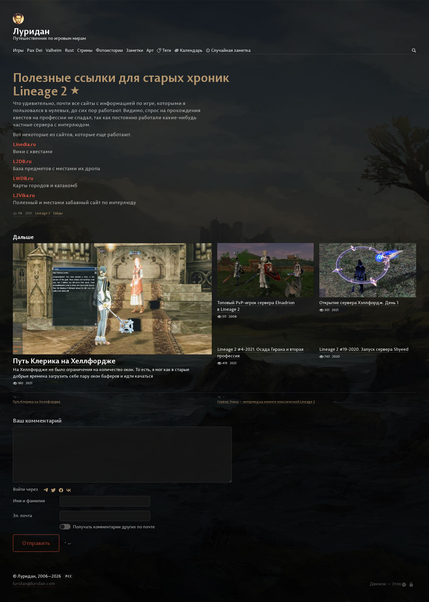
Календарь (188, 50)
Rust (69, 50)
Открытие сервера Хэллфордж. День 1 (358, 306)
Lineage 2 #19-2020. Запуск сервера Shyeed (363, 352)
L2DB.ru (22, 164)
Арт (149, 50)
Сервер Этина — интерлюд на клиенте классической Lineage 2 (266, 405)
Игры (18, 50)
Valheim (54, 50)
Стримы (84, 50)
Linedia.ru (24, 147)
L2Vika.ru (24, 198)
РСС (68, 579)
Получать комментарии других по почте (107, 529)
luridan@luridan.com (34, 586)
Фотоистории (109, 50)
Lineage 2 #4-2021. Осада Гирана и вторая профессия (260, 356)
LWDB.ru (23, 181)
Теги (164, 50)
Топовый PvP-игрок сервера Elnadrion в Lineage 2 (256, 309)
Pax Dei (34, 50)
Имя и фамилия (29, 503)
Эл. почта (22, 518)
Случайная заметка (228, 50)
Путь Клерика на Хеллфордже (64, 364)
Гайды (58, 216)
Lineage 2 (42, 216)
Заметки (134, 50)
